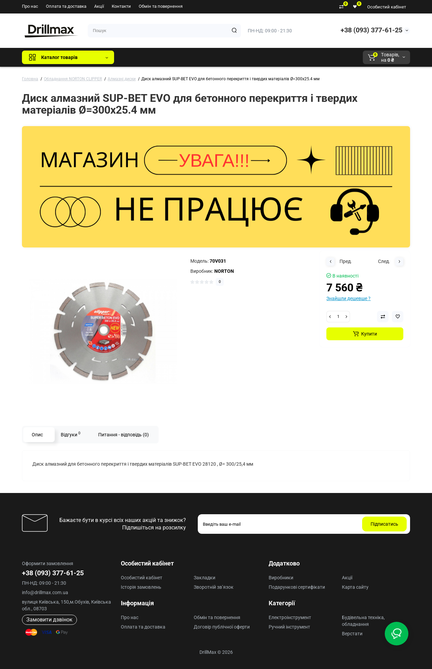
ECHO (213, 57)
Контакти (121, 6)
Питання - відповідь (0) (123, 434)
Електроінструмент (290, 617)
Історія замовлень (141, 587)
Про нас (30, 6)
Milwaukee (260, 57)
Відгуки (70, 434)
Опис (37, 434)
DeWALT (188, 57)
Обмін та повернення (161, 6)
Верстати (352, 633)
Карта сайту (355, 587)
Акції (99, 6)
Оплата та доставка (66, 6)
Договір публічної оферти (222, 627)
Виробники (281, 577)
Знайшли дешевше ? (348, 298)
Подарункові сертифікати (297, 587)
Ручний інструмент (289, 627)
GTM (164, 57)
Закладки (204, 577)
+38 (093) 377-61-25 (371, 30)
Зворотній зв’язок (214, 587)
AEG (234, 57)
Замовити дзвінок (49, 619)
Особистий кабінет (386, 6)
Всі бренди (137, 57)
